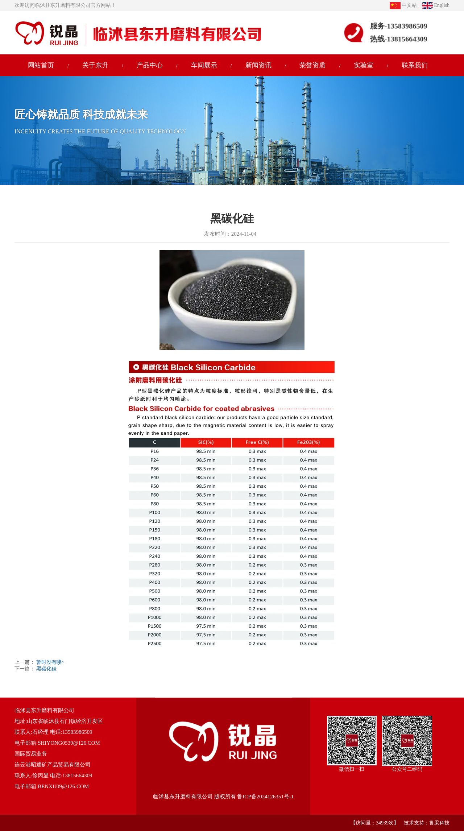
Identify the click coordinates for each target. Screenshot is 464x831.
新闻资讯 (258, 65)
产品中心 (150, 65)
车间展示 (204, 65)
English (436, 5)
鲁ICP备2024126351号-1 (265, 796)
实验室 (363, 65)
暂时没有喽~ (50, 662)
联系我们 (415, 65)
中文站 (403, 5)
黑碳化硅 (46, 668)
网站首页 (41, 65)
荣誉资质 (312, 65)
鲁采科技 (439, 823)
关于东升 (95, 65)
